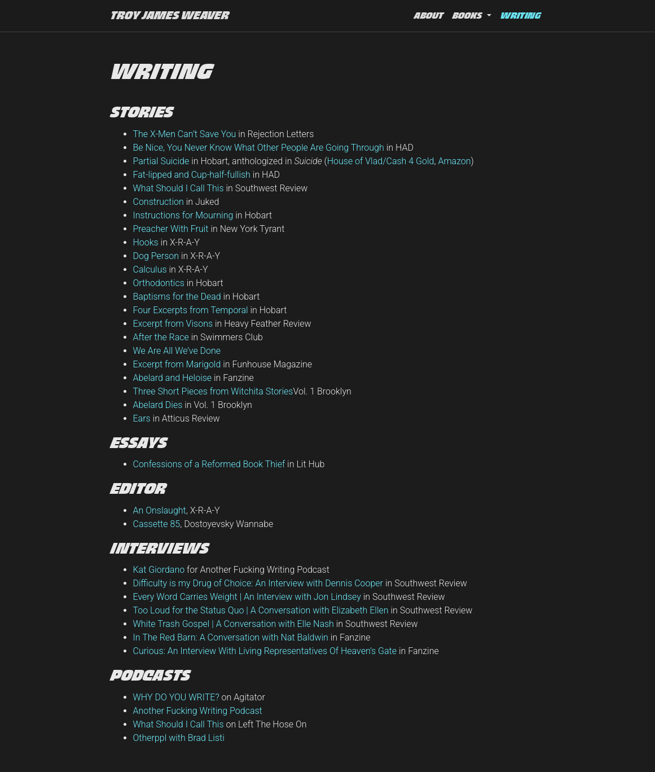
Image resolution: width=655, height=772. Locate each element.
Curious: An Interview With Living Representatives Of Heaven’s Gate (265, 651)
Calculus (150, 269)
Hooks (146, 242)
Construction (158, 201)
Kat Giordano (159, 569)
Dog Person (156, 256)
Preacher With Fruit (171, 228)
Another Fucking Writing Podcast (197, 710)
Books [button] (468, 15)
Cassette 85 (157, 524)
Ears (142, 418)
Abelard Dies (158, 405)
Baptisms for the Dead (177, 296)
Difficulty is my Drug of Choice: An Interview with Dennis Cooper (258, 583)
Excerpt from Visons (173, 323)
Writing (522, 14)
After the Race (161, 337)
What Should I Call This (178, 188)
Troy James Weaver (170, 15)
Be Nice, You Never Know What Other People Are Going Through (258, 147)
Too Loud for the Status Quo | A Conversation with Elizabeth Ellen (261, 610)
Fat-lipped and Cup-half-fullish (191, 174)
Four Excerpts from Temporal (190, 310)
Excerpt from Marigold (177, 364)
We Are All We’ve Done (177, 350)
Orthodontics (158, 283)
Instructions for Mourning (183, 215)
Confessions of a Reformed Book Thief (209, 464)
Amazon (454, 161)
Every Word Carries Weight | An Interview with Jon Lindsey (247, 596)
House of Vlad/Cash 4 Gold (380, 161)
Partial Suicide (161, 161)
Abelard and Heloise (172, 377)
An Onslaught (159, 510)
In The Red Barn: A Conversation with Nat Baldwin (230, 637)
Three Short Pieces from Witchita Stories (213, 391)
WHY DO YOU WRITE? (176, 697)
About (428, 15)
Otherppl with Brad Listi (179, 737)
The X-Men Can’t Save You (184, 134)
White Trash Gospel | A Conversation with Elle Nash (233, 624)
